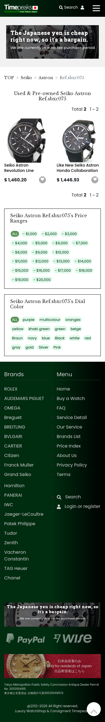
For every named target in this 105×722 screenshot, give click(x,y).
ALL (15, 233)
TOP (9, 77)
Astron (46, 77)
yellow (18, 329)
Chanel (12, 578)
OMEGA (12, 408)
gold (29, 347)
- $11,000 (19, 261)
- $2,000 (49, 233)
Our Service (69, 427)
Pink (57, 347)
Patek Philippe (19, 523)
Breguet (13, 417)
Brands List (69, 436)
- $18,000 (84, 270)
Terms (64, 474)
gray (16, 347)
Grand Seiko (17, 474)
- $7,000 (80, 243)
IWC (8, 504)
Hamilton (14, 485)
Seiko (26, 77)
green (60, 329)
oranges (73, 319)
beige (76, 329)
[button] (42, 180)
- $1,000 (30, 233)
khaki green (39, 329)
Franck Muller (19, 465)
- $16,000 (41, 270)
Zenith (11, 542)
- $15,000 (20, 270)
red (88, 338)
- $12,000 (40, 261)
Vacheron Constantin (16, 555)
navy (32, 338)
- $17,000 (63, 270)
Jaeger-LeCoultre (23, 514)
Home (63, 389)
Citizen (11, 455)
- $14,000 (83, 261)
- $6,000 (59, 243)
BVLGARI (13, 436)
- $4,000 (19, 243)
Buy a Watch (71, 398)
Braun (17, 338)
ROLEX (10, 389)
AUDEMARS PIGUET (24, 398)
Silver (43, 347)
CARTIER (13, 446)
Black (60, 338)
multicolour (50, 319)
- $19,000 (20, 279)
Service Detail (72, 417)
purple (28, 319)
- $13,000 (61, 261)
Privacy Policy (72, 465)
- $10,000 (61, 252)
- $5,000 (39, 243)
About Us (67, 455)
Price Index (69, 446)
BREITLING (14, 427)
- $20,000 (41, 279)
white (75, 338)
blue (46, 338)
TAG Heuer (15, 568)
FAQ (61, 408)
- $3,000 (69, 233)
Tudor (10, 533)
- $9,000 (39, 252)
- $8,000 (19, 252)
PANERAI (13, 495)
